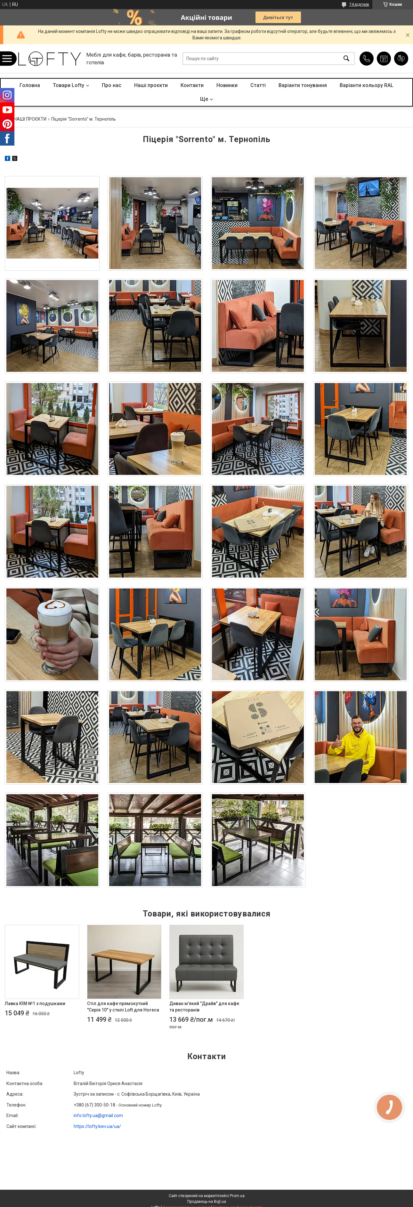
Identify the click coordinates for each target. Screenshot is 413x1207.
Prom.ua (237, 1196)
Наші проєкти (151, 85)
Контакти (192, 85)
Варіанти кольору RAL (366, 85)
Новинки (227, 85)
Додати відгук (401, 59)
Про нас (111, 85)
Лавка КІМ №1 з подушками (35, 1003)
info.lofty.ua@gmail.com (98, 1115)
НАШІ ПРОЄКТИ (30, 119)
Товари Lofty (68, 85)
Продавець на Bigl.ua (206, 1201)
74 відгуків (359, 4)
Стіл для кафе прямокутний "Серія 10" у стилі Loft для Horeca (123, 1006)
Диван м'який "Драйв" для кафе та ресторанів (204, 1006)
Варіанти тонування (303, 85)
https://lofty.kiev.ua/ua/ (97, 1126)
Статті (258, 85)
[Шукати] (346, 59)
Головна (30, 85)
